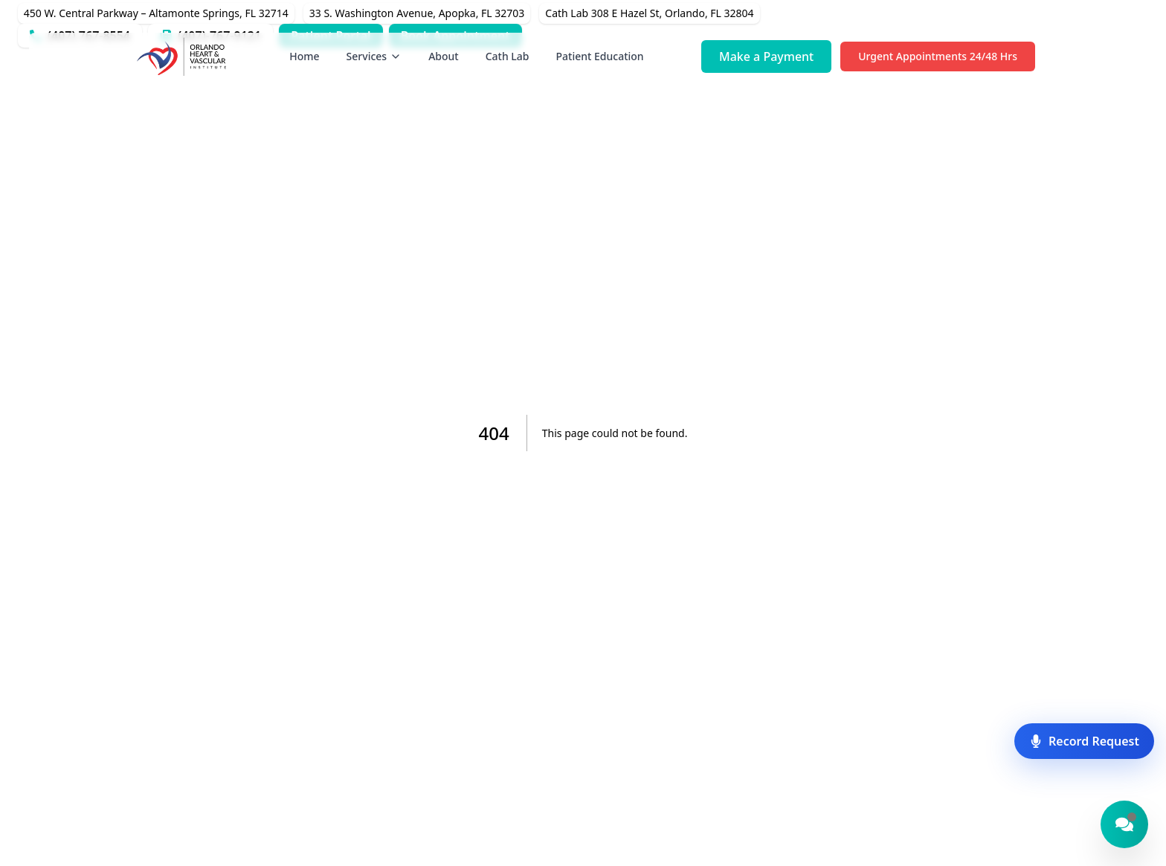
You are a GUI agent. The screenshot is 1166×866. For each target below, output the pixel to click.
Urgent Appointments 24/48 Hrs (937, 56)
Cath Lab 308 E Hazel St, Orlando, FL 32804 (649, 13)
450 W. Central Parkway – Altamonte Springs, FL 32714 (156, 13)
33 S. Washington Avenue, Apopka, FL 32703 (417, 13)
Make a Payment (766, 56)
